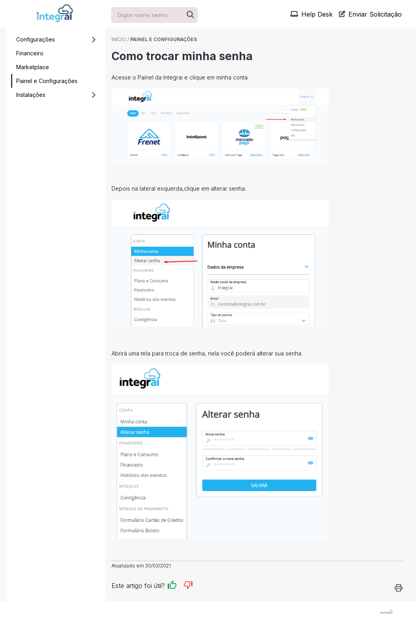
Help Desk (311, 14)
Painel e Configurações (47, 81)
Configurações (58, 39)
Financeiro (29, 53)
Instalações (58, 94)
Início (119, 39)
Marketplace (32, 67)
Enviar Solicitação (370, 14)
